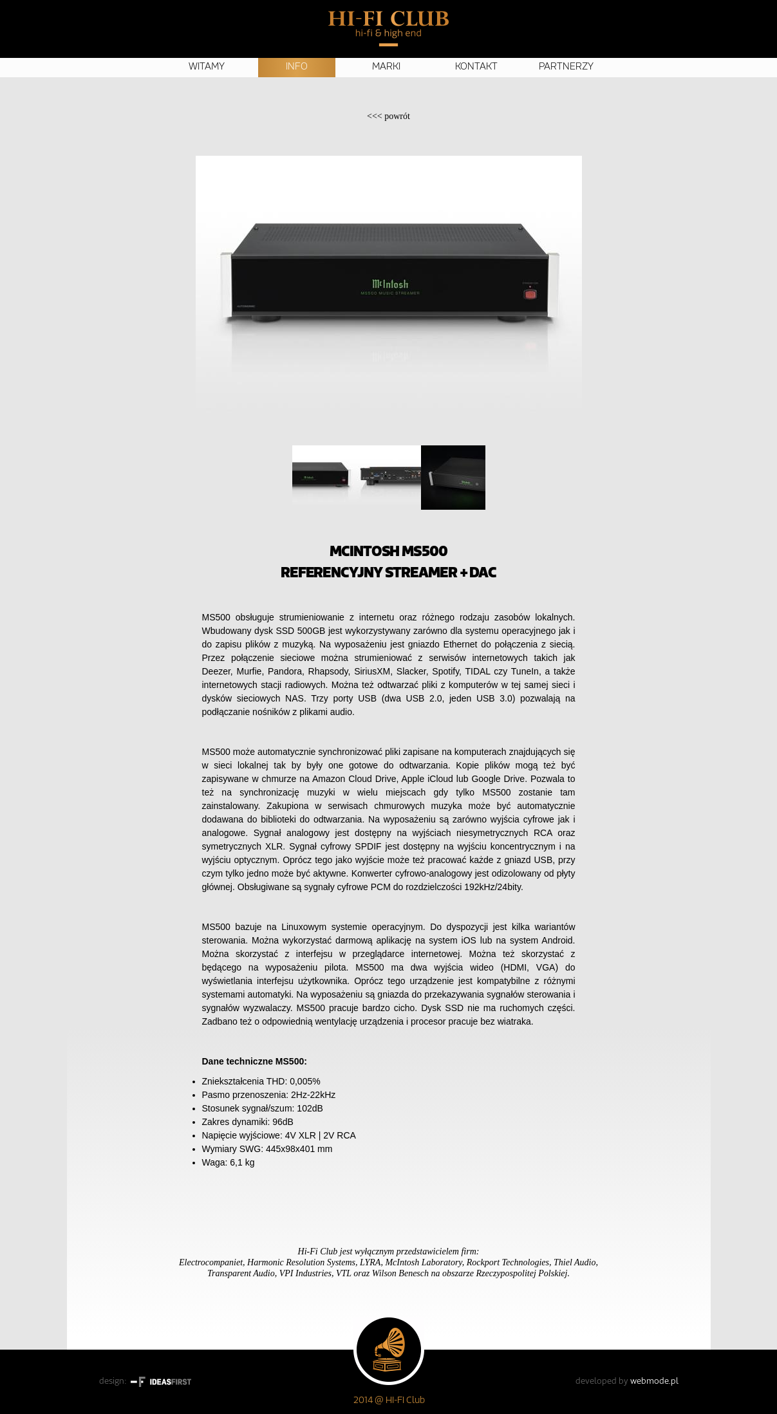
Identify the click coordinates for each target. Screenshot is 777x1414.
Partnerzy (566, 67)
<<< (388, 116)
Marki (386, 67)
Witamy (207, 67)
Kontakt (476, 67)
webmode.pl (654, 1381)
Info (297, 67)
